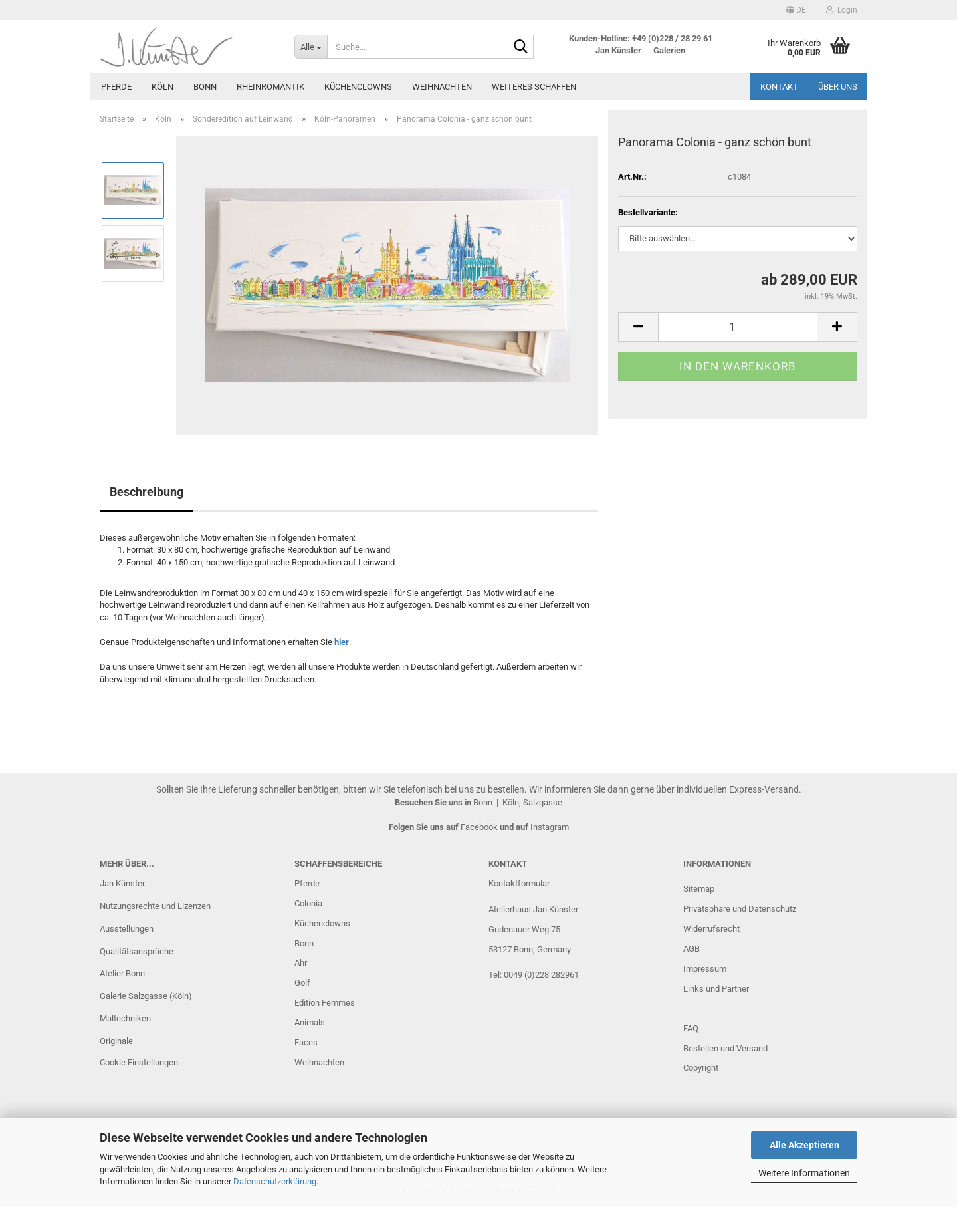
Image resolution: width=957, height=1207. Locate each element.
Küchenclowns (358, 87)
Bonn (205, 87)
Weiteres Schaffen (534, 87)
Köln (162, 87)
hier (341, 642)
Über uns (837, 87)
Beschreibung (146, 492)
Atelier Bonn (122, 973)
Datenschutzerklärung (274, 1181)
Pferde (116, 87)
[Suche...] (310, 47)
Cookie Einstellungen (139, 1062)
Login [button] (841, 10)
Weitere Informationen (804, 1173)
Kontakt (779, 87)
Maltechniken (125, 1018)
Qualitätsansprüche (136, 951)
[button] (796, 10)
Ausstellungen (127, 929)
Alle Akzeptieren (804, 1145)
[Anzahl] (737, 327)
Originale (116, 1041)
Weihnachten (442, 87)
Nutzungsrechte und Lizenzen (155, 906)
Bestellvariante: (648, 212)
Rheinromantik (270, 87)
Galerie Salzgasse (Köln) (146, 996)
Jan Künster (122, 883)
